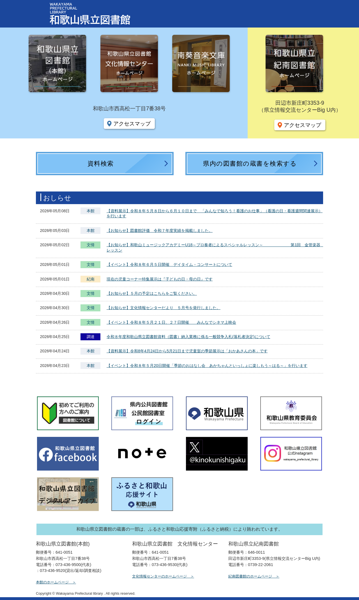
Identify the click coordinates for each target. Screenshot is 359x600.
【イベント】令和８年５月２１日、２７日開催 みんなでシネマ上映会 (171, 322)
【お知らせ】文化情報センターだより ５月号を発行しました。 (163, 307)
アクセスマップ (132, 123)
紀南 (91, 279)
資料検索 (101, 163)
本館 (91, 211)
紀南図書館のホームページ (250, 576)
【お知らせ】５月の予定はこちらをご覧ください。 (152, 293)
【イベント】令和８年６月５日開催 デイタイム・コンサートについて (169, 264)
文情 (91, 245)
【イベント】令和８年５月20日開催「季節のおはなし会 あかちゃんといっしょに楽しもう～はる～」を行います (207, 365)
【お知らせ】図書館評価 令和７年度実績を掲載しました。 (160, 230)
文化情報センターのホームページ (159, 576)
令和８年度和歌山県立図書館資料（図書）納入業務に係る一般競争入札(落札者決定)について (188, 336)
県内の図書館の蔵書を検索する (250, 163)
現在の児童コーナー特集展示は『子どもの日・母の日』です (160, 279)
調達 (91, 336)
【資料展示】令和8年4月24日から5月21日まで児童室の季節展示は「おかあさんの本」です (187, 351)
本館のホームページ (52, 582)
